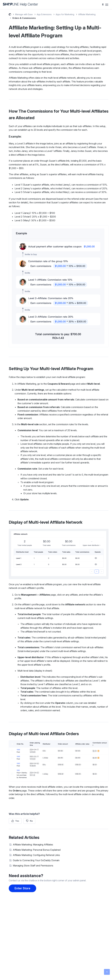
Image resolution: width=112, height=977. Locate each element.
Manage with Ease (24, 14)
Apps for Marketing (65, 14)
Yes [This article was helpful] (17, 821)
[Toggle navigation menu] (106, 5)
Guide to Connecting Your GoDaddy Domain (36, 860)
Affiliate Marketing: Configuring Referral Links (36, 855)
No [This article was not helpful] (31, 821)
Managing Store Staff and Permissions (33, 865)
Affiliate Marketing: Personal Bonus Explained (37, 849)
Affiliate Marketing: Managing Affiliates (33, 844)
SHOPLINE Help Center (10, 14)
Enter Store (22, 888)
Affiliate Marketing (87, 14)
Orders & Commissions (24, 18)
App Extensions (44, 14)
